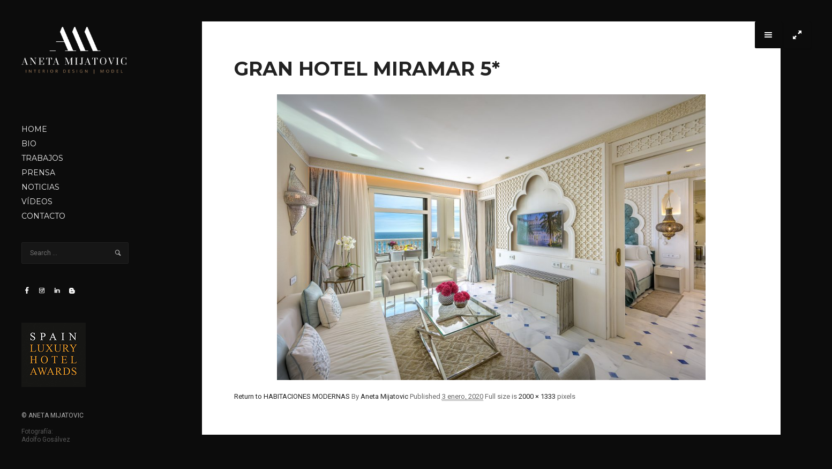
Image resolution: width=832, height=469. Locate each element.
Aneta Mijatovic (384, 396)
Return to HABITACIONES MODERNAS (292, 396)
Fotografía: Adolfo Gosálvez (45, 435)
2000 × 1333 (537, 396)
